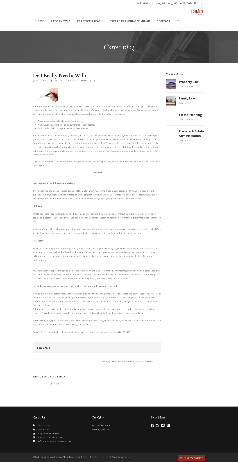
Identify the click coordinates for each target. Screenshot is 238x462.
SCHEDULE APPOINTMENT (191, 458)
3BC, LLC (127, 456)
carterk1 (59, 80)
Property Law (189, 82)
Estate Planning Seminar (130, 21)
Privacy (86, 456)
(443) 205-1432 (189, 3)
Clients (106, 456)
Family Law (187, 98)
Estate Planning (190, 115)
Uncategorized (78, 80)
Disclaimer (96, 456)
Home (39, 21)
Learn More (186, 86)
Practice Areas (88, 21)
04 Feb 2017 (42, 80)
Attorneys (59, 21)
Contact (163, 21)
